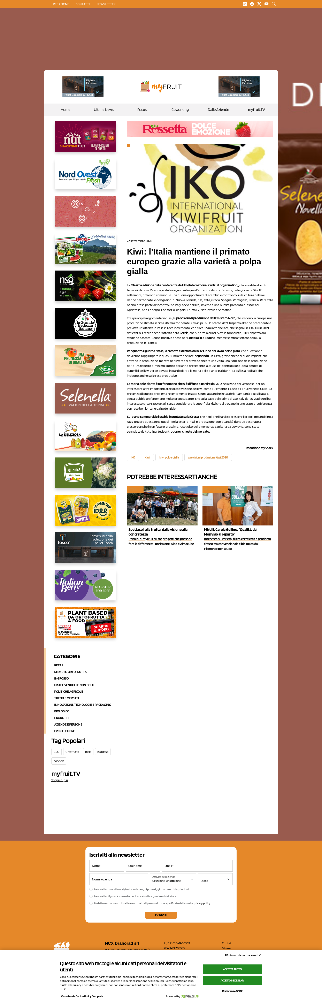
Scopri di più (59, 780)
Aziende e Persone (68, 724)
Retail (59, 665)
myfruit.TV (256, 109)
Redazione (61, 4)
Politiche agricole (68, 692)
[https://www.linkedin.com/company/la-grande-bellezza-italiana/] (85, 326)
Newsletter (106, 4)
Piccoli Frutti (214, 489)
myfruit (135, 489)
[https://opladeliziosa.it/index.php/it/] (85, 438)
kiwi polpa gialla (169, 457)
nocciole (59, 761)
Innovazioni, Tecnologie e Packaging (82, 705)
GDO (56, 752)
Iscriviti (161, 915)
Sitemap (227, 948)
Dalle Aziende (218, 109)
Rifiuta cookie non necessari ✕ (243, 955)
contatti (83, 4)
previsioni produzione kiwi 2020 (208, 457)
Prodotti (61, 718)
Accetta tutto (232, 969)
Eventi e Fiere (64, 731)
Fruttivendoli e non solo (74, 685)
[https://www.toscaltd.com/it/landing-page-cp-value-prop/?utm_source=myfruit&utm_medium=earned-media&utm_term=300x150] (85, 551)
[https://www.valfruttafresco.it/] (85, 364)
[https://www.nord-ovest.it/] (85, 177)
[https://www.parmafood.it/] (85, 513)
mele (88, 752)
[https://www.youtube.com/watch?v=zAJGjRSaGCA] (85, 625)
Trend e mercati (66, 698)
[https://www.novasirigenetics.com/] (85, 289)
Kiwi (147, 457)
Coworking (180, 109)
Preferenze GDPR (232, 991)
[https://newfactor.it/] (85, 139)
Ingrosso (61, 678)
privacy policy (202, 903)
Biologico (61, 711)
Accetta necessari (232, 980)
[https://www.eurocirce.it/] (85, 252)
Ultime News (104, 109)
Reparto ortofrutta (70, 672)
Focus (142, 109)
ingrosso (102, 752)
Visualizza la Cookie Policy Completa (82, 996)
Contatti (227, 943)
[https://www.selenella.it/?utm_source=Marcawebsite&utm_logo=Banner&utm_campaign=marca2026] (85, 401)
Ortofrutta (72, 752)
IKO (133, 457)
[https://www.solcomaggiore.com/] (85, 214)
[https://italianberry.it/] (85, 588)
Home (65, 109)
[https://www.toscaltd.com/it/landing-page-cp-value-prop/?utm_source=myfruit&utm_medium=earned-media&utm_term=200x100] (83, 86)
